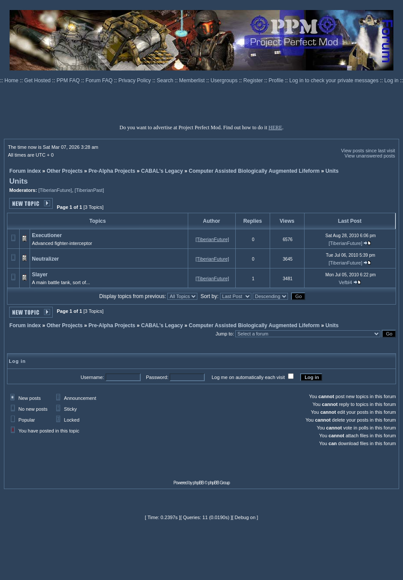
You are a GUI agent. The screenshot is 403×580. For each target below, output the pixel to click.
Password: (157, 377)
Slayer (39, 275)
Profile (277, 80)
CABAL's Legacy (162, 171)
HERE (275, 127)
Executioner (47, 235)
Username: (92, 377)
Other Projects (65, 171)
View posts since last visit (368, 150)
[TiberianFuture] (55, 190)
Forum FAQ (99, 80)
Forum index (25, 171)
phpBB (198, 482)
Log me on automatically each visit (248, 377)
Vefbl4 (345, 282)
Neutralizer (45, 259)
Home (12, 80)
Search (166, 80)
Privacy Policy (135, 80)
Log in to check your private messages (334, 80)
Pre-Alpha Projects (111, 171)
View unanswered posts (370, 155)
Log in (391, 80)
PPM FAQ (69, 80)
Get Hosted (38, 80)
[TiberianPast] (89, 190)
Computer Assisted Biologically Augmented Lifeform (254, 171)
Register (254, 80)
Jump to (224, 333)
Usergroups (224, 80)
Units (332, 171)
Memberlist (192, 80)
